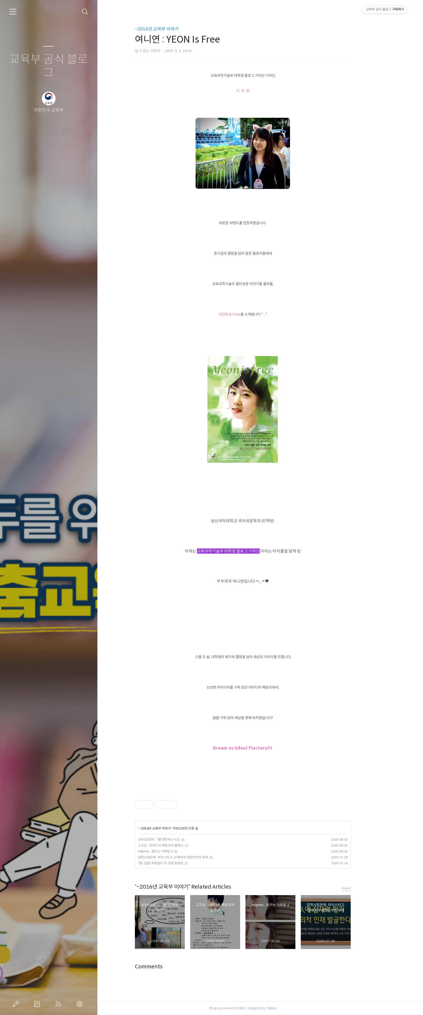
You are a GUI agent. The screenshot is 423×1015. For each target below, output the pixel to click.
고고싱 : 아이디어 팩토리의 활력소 (178, 845)
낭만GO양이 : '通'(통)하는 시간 (176, 839)
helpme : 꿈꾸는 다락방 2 (172, 851)
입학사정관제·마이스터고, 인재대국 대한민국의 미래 (190, 857)
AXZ (259, 1008)
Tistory (289, 1008)
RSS (59, 1004)
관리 (80, 1004)
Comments (166, 966)
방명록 (38, 1004)
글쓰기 (16, 1004)
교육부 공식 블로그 (48, 66)
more (363, 888)
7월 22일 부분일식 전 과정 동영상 (177, 863)
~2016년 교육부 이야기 (174, 29)
